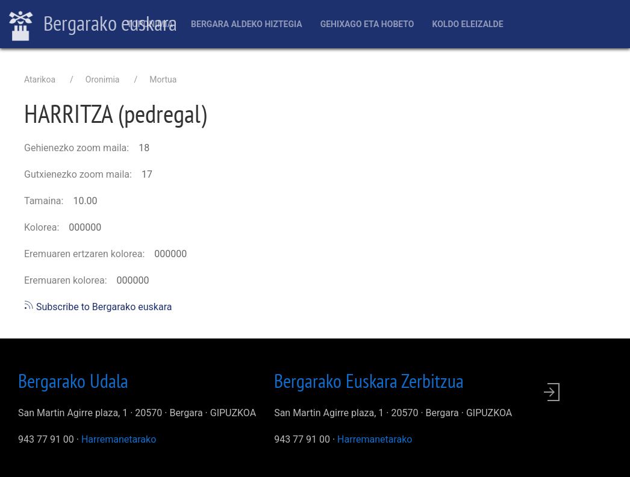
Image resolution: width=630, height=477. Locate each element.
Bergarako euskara (93, 24)
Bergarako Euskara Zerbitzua (369, 380)
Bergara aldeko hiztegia (246, 24)
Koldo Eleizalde (467, 24)
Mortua (162, 79)
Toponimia (149, 24)
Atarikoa (39, 79)
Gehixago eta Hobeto (367, 24)
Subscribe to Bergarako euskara (98, 307)
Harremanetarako (118, 439)
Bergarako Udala (73, 380)
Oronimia (103, 79)
